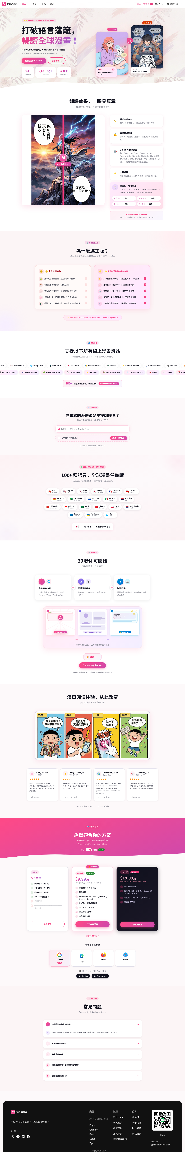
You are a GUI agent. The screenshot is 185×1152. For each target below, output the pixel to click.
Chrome (93, 1129)
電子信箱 (136, 1122)
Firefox (92, 1134)
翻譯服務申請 (120, 1139)
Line (162, 1135)
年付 (99, 849)
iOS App (83, 976)
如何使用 (117, 1128)
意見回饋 (117, 1122)
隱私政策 (136, 1133)
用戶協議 (136, 1128)
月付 (82, 849)
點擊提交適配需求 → (119, 438)
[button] (25, 3)
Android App (100, 976)
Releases (118, 1117)
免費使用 (48, 924)
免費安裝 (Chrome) (34, 60)
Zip (91, 1143)
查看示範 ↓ (57, 60)
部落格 (135, 1117)
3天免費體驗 (92, 924)
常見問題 (117, 1133)
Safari (92, 1138)
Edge (92, 1125)
